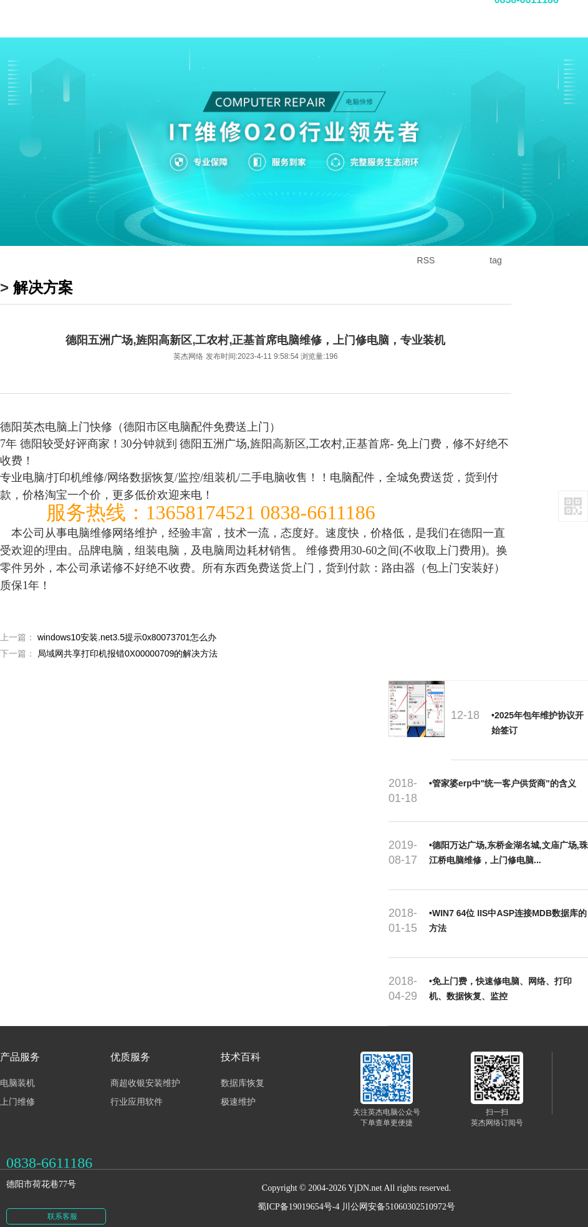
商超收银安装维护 (145, 1072)
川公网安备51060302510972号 (398, 1195)
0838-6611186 (49, 1151)
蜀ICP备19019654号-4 (298, 1195)
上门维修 (17, 1090)
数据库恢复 (242, 1072)
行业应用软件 (136, 1090)
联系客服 (62, 1205)
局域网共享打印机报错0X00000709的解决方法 (127, 653)
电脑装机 (17, 1072)
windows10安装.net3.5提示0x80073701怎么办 (126, 637)
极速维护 (238, 1090)
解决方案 (43, 287)
